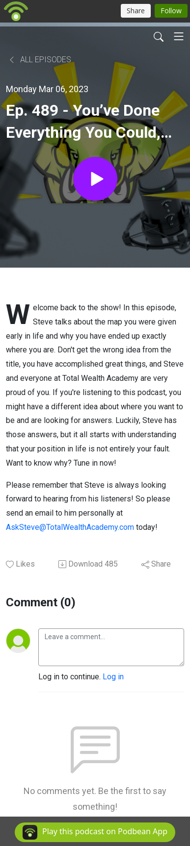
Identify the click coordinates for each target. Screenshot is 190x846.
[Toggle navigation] (178, 36)
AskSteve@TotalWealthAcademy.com (70, 527)
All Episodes (39, 59)
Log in (113, 676)
